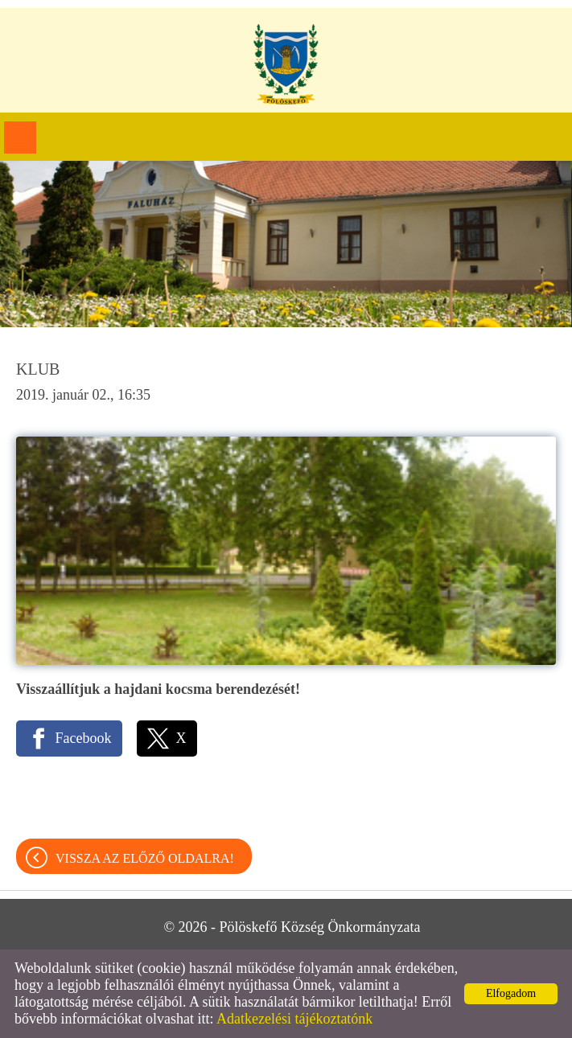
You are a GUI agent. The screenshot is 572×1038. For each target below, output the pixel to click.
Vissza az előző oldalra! (145, 858)
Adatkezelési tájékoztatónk (294, 1019)
